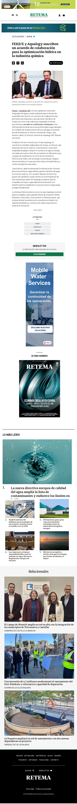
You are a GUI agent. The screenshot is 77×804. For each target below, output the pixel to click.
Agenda (57, 756)
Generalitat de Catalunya (16, 744)
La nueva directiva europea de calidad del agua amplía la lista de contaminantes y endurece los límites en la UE (39, 494)
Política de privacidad (43, 789)
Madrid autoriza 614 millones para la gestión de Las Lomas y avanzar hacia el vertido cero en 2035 (21, 523)
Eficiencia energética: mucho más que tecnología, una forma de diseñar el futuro (55, 554)
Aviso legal (30, 789)
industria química (37, 233)
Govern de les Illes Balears (17, 688)
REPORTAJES (41, 756)
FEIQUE (37, 230)
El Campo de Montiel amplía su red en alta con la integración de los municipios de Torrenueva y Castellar (39, 626)
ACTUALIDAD (29, 756)
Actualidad (18, 36)
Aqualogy (37, 227)
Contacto (54, 760)
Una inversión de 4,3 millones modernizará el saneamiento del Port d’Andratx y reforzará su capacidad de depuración (38, 682)
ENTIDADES (33, 760)
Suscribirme (40, 254)
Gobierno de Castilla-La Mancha (19, 631)
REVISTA (19, 756)
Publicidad (44, 760)
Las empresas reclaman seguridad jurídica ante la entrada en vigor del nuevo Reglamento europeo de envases (20, 556)
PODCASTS (22, 760)
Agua (30, 36)
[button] (13, 63)
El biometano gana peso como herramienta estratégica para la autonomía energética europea (55, 523)
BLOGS (50, 756)
